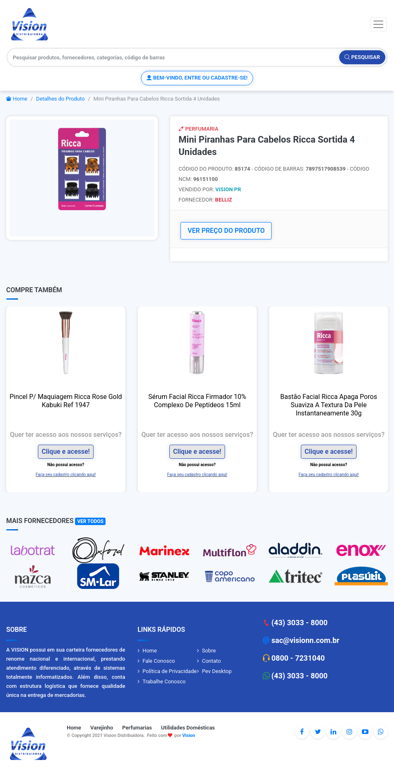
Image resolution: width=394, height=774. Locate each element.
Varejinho (101, 728)
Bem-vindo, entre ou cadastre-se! (196, 78)
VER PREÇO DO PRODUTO (226, 231)
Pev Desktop (217, 671)
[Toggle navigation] (378, 24)
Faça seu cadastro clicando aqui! (66, 474)
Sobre (209, 650)
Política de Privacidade (170, 671)
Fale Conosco (159, 661)
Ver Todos (90, 521)
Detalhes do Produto (60, 99)
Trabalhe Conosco (164, 681)
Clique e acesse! (66, 451)
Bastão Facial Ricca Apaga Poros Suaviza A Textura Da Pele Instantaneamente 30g (328, 405)
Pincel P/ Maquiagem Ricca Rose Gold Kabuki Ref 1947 (65, 401)
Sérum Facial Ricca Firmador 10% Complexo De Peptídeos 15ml (197, 401)
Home (16, 99)
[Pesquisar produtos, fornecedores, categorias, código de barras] (173, 57)
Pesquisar (362, 57)
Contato (211, 661)
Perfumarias (137, 728)
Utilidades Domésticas (188, 728)
